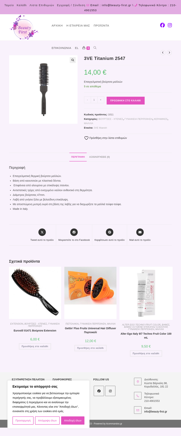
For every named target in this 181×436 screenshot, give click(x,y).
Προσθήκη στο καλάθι (125, 100)
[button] (73, 60)
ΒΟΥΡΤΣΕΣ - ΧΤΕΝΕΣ (111, 119)
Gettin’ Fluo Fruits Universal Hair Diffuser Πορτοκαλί (90, 330)
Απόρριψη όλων (47, 420)
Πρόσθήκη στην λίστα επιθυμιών (105, 137)
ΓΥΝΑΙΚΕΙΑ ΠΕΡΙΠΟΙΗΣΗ (138, 119)
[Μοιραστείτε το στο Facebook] (74, 235)
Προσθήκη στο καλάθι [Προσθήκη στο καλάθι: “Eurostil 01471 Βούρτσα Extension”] (35, 346)
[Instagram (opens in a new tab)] (169, 25)
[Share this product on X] (42, 235)
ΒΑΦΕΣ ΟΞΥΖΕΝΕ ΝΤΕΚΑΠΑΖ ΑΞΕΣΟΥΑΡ (145, 327)
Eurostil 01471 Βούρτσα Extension (35, 330)
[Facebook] (99, 391)
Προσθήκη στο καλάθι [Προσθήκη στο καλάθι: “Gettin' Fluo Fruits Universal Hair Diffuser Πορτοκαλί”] (90, 348)
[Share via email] (140, 235)
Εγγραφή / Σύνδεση (71, 5)
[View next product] (169, 52)
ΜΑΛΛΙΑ (88, 123)
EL (77, 47)
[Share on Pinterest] (110, 235)
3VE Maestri (100, 127)
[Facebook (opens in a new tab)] (162, 25)
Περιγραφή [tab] (78, 157)
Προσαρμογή (23, 420)
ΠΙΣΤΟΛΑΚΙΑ (72, 324)
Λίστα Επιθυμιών (42, 5)
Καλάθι (22, 5)
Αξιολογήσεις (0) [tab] (99, 157)
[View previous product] (163, 52)
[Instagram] (110, 391)
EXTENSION (16, 324)
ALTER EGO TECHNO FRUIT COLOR (141, 324)
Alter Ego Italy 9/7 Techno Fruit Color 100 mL (146, 335)
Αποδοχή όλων (72, 420)
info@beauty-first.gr (155, 411)
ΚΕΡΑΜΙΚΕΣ (161, 119)
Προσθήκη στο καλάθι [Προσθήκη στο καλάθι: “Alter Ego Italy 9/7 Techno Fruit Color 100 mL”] (146, 353)
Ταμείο (9, 5)
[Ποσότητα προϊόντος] (94, 99)
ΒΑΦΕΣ (165, 324)
